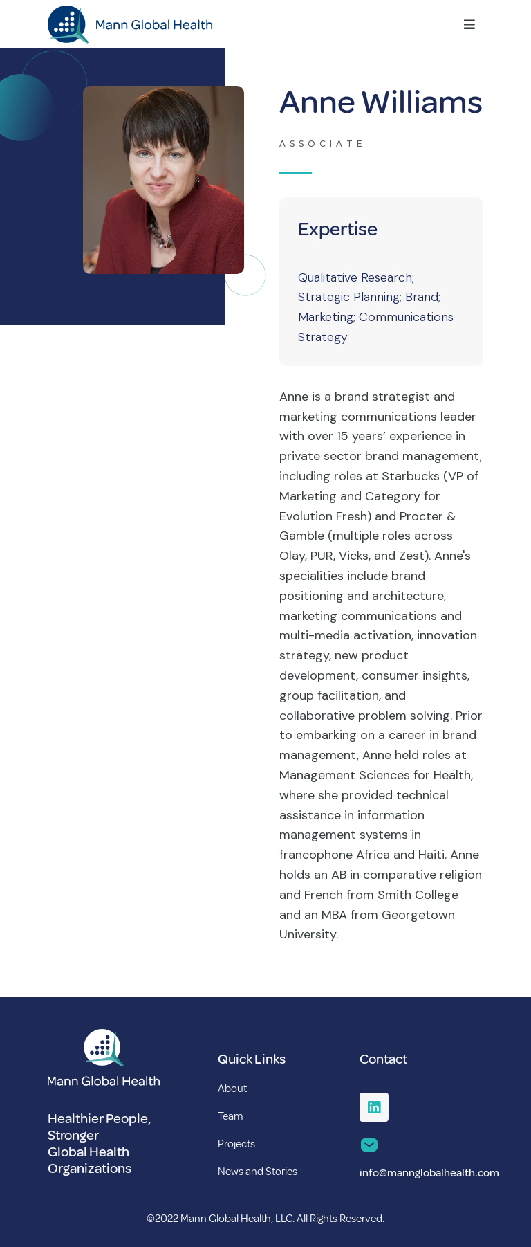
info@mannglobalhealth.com (429, 1173)
